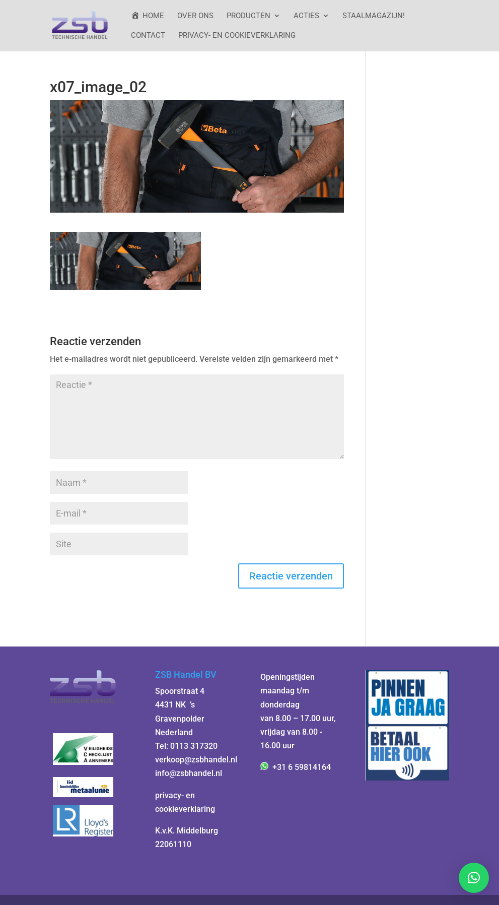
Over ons (195, 16)
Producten (248, 16)
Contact (148, 36)
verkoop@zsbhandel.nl (196, 759)
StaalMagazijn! (373, 16)
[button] (474, 878)
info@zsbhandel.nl (188, 773)
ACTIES (306, 16)
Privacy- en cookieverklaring (237, 36)
